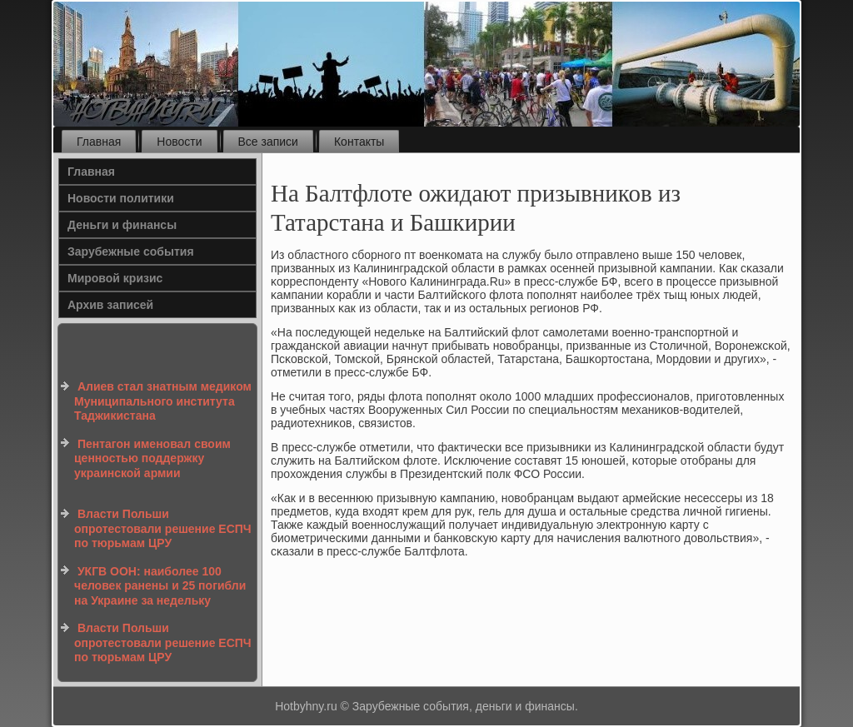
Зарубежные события (130, 251)
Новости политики (120, 198)
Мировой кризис (114, 278)
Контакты (359, 141)
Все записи (268, 141)
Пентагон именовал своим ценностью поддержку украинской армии (152, 458)
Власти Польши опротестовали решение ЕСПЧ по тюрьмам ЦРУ (163, 528)
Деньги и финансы (122, 225)
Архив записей (110, 304)
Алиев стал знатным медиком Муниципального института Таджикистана (163, 401)
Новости (179, 141)
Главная (99, 141)
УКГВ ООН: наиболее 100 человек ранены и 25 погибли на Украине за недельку (160, 586)
